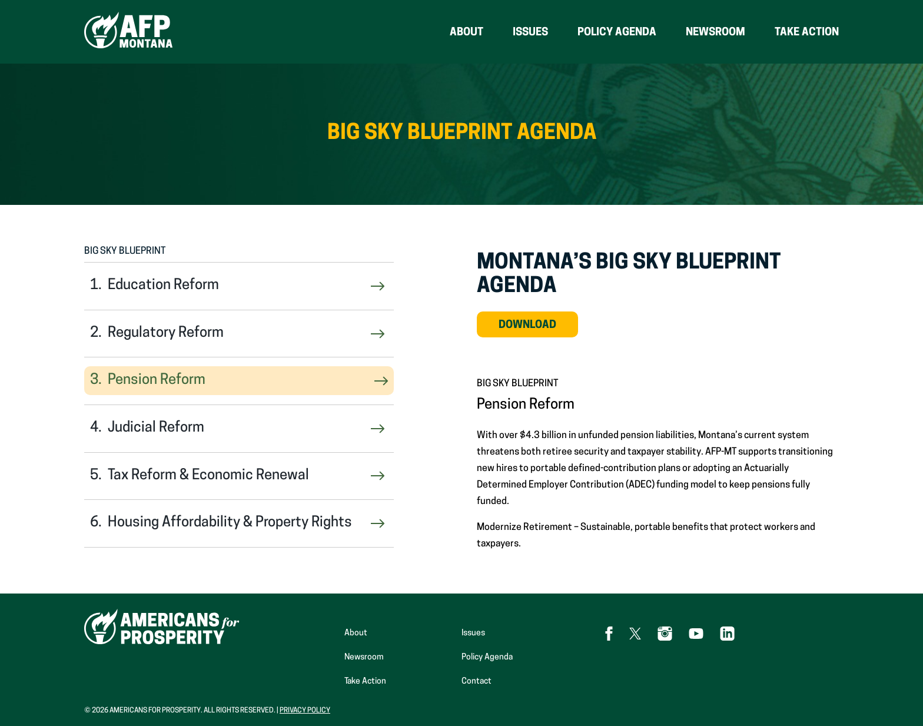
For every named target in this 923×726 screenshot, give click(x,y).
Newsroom (715, 32)
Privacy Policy (305, 710)
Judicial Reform (156, 428)
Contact (477, 681)
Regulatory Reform (166, 333)
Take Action (807, 32)
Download (538, 328)
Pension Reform (156, 380)
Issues (530, 32)
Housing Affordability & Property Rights (230, 523)
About (466, 32)
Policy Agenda (616, 32)
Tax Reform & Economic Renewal (208, 476)
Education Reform (163, 286)
